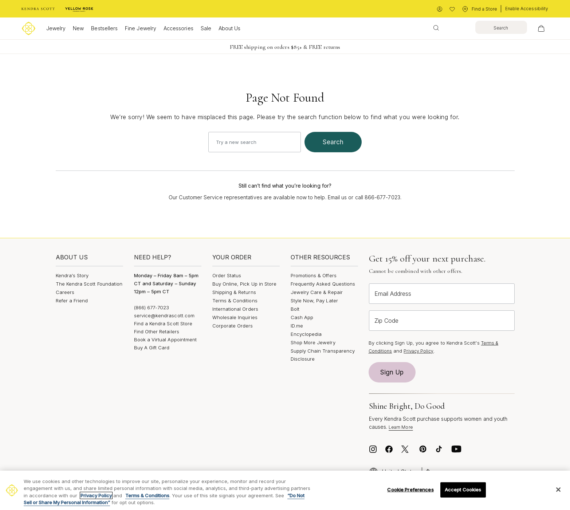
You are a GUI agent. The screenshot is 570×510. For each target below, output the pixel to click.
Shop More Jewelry (313, 342)
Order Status (226, 275)
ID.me (297, 326)
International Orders (235, 309)
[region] (285, 490)
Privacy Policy (418, 351)
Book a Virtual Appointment (165, 339)
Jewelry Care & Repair (317, 292)
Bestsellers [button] (104, 28)
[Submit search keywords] (436, 27)
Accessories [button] (178, 28)
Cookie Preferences (410, 490)
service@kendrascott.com (164, 315)
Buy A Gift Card (152, 347)
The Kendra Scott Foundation (89, 284)
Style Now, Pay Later (314, 300)
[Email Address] (442, 293)
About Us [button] (230, 28)
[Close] (558, 490)
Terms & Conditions (235, 300)
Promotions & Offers (314, 275)
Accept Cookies (463, 490)
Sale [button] (206, 28)
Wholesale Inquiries (235, 317)
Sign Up (392, 372)
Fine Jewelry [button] (140, 28)
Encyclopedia (306, 334)
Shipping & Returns (234, 292)
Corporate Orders (232, 326)
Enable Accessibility (526, 8)
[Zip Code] (442, 320)
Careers (65, 292)
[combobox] (478, 27)
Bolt (295, 309)
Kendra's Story (72, 275)
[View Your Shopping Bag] (541, 28)
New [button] (78, 28)
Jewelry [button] (56, 28)
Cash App (302, 317)
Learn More (401, 427)
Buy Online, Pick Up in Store (244, 284)
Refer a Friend (72, 300)
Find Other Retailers (156, 331)
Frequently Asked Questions (323, 284)
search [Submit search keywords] (333, 142)
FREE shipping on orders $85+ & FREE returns (285, 47)
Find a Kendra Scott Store (163, 323)
